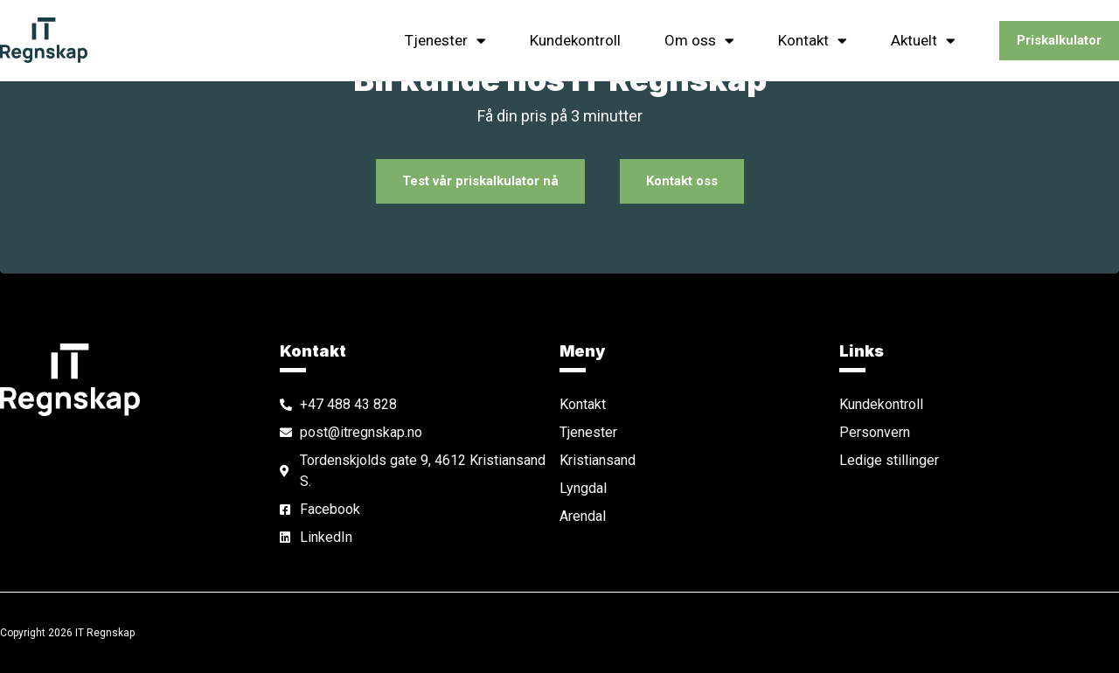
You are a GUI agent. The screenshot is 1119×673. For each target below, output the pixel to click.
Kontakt (812, 40)
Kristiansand (598, 460)
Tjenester (445, 40)
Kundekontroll (575, 40)
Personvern (874, 432)
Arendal (583, 516)
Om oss (699, 40)
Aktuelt (923, 40)
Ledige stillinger (889, 460)
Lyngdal (583, 488)
